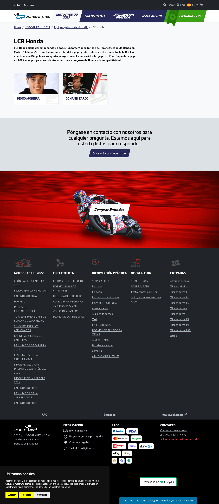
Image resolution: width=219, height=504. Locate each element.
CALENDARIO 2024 (25, 388)
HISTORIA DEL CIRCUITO (67, 296)
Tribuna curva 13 (179, 319)
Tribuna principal (179, 286)
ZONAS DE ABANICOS (65, 311)
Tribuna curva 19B (180, 330)
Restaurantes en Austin (144, 292)
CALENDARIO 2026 (25, 296)
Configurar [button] (42, 495)
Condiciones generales (26, 439)
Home (17, 27)
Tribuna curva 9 (178, 313)
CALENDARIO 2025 (25, 403)
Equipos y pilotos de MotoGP (71, 27)
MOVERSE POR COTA (104, 303)
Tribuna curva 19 (179, 324)
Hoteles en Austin (102, 345)
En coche (97, 286)
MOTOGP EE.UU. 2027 (67, 16)
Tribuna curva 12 (179, 297)
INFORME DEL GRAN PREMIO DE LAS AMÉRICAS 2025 (30, 368)
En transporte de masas (105, 297)
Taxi (94, 319)
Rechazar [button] (26, 495)
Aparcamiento (100, 308)
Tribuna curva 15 (179, 303)
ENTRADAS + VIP (184, 16)
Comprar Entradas (109, 209)
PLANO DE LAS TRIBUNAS (68, 316)
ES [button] (191, 5)
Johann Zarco (77, 98)
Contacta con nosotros (109, 153)
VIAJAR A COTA (100, 281)
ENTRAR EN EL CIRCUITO (68, 281)
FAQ (44, 414)
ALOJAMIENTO (100, 340)
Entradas (109, 414)
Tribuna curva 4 (178, 308)
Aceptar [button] (12, 495)
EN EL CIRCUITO (101, 324)
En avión (97, 292)
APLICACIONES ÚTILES (105, 356)
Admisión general (180, 281)
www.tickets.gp (174, 414)
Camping (97, 351)
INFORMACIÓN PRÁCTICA (124, 16)
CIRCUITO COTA (95, 16)
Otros (173, 335)
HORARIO (19, 301)
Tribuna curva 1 (178, 292)
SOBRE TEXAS (139, 281)
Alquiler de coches (102, 313)
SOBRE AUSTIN (140, 286)
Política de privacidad (26, 443)
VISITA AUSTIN (152, 16)
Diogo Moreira (28, 98)
